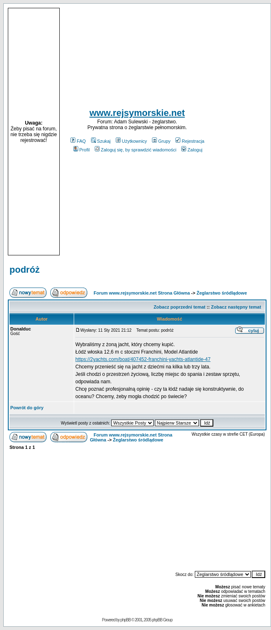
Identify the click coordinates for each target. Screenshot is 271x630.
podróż (24, 269)
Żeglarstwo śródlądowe (221, 292)
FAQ (78, 141)
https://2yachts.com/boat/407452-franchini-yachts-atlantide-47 (142, 359)
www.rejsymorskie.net (137, 113)
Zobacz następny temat (236, 306)
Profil (81, 149)
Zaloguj (191, 149)
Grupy (161, 141)
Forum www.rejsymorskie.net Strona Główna (141, 292)
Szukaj (101, 141)
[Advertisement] (240, 131)
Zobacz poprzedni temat (180, 306)
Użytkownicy (131, 141)
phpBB (125, 620)
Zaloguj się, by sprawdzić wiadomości (135, 149)
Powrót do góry (27, 407)
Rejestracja (189, 141)
